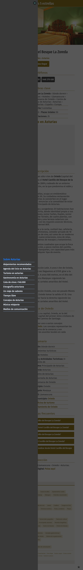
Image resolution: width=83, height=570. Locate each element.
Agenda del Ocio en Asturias (17, 268)
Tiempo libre (9, 295)
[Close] (35, 3)
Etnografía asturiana (13, 286)
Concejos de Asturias (13, 300)
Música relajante (11, 304)
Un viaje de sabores (13, 291)
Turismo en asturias (13, 273)
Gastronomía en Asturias (15, 277)
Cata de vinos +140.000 (14, 282)
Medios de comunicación (15, 309)
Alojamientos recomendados (17, 264)
